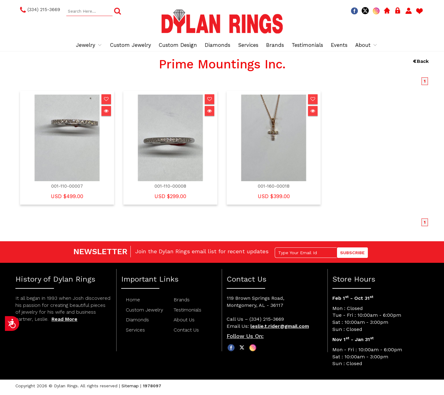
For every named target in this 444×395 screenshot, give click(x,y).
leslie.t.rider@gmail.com (279, 326)
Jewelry (89, 45)
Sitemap (130, 385)
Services (248, 45)
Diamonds (217, 45)
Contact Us (186, 330)
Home (133, 300)
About (366, 45)
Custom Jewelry (130, 45)
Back (423, 61)
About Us (184, 320)
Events (339, 45)
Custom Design (178, 45)
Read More (64, 319)
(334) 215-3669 (40, 10)
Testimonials (307, 45)
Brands (275, 45)
